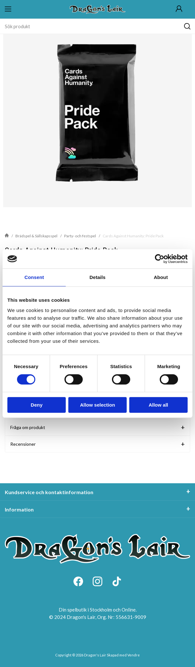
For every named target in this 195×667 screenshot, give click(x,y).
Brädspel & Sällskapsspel (36, 235)
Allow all (158, 405)
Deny (37, 405)
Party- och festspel (80, 235)
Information (19, 509)
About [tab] (161, 277)
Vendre (133, 655)
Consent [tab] (34, 277)
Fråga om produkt (27, 427)
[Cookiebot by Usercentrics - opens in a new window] (159, 259)
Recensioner (23, 444)
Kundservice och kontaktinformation (49, 492)
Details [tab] (97, 277)
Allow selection (97, 405)
